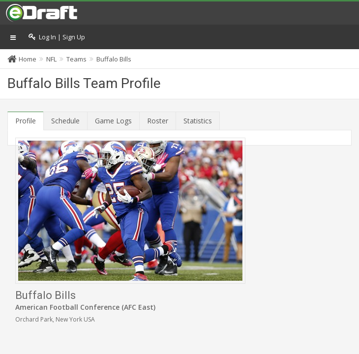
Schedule (65, 120)
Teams (76, 59)
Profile (25, 120)
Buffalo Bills (113, 59)
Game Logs (113, 120)
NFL (51, 59)
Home (27, 59)
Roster (157, 120)
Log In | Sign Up (57, 37)
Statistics (197, 120)
